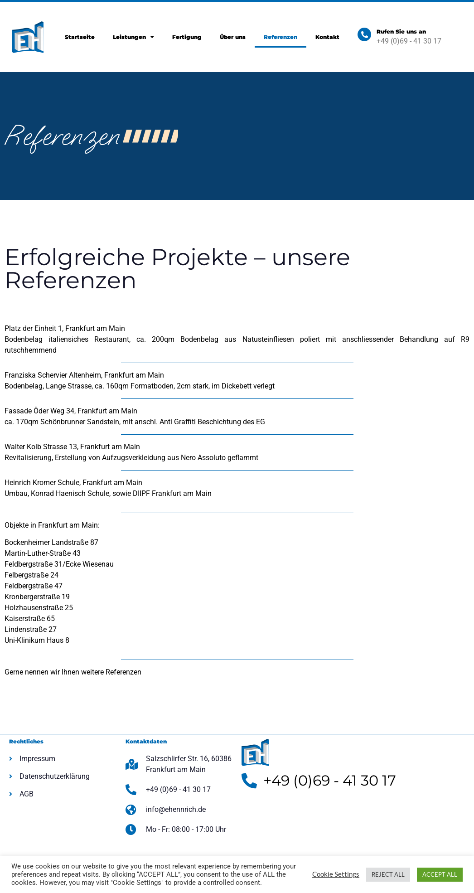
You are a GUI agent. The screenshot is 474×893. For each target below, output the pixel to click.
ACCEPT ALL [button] (439, 874)
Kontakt (327, 37)
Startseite (80, 37)
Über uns (233, 37)
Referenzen (280, 37)
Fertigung (187, 37)
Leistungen (133, 37)
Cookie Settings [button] (335, 874)
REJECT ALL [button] (388, 874)
